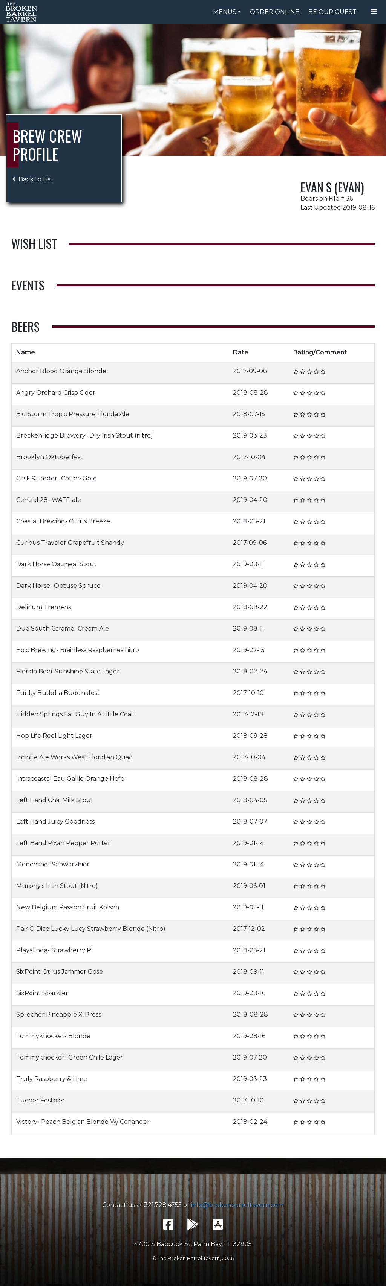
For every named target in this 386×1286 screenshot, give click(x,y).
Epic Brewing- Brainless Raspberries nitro (77, 650)
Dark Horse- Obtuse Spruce (58, 585)
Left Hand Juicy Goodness (55, 821)
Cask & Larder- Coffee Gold (56, 478)
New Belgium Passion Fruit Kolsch (67, 907)
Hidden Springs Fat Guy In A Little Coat (75, 714)
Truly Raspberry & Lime (51, 1078)
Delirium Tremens (43, 607)
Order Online (274, 11)
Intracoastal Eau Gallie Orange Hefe (70, 778)
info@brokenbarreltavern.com (237, 1204)
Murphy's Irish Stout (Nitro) (57, 885)
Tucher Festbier (40, 1100)
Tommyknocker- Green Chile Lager (69, 1057)
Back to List (32, 179)
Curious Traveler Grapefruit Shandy (70, 542)
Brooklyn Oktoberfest (49, 457)
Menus (224, 11)
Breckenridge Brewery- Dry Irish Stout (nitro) (84, 435)
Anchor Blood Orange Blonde (61, 371)
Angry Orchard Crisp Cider (55, 392)
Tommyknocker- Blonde (53, 1036)
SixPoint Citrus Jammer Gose (59, 971)
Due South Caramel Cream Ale (62, 628)
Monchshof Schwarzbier (52, 864)
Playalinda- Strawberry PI (54, 950)
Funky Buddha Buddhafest (58, 692)
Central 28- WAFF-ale (48, 499)
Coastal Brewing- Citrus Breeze (63, 521)
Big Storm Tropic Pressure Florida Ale (72, 414)
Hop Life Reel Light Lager (54, 735)
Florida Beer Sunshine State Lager (67, 671)
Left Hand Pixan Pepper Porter (63, 843)
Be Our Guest (332, 11)
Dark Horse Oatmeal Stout (56, 564)
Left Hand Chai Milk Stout (54, 800)
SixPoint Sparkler (42, 993)
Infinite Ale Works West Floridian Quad (74, 757)
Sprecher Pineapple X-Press (58, 1014)
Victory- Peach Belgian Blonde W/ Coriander (83, 1121)
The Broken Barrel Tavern (23, 12)
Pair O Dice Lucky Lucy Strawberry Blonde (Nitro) (90, 928)
